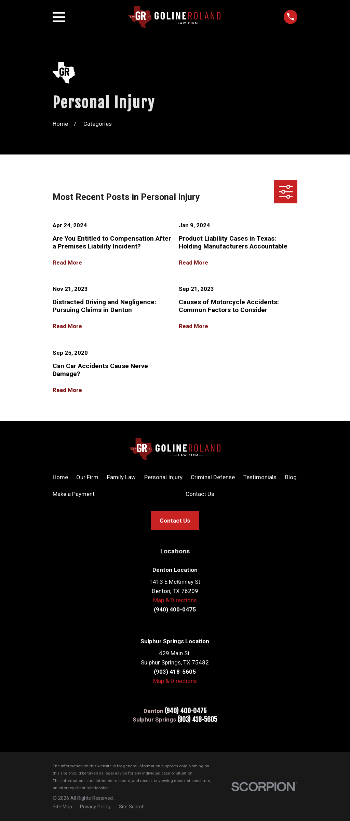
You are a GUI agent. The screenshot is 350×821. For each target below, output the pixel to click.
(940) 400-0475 (185, 711)
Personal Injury (163, 477)
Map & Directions (175, 600)
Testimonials (260, 477)
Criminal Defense (213, 477)
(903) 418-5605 (197, 719)
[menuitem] (62, 807)
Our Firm (87, 477)
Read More (67, 262)
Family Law (121, 477)
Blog (291, 477)
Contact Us (200, 493)
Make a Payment (74, 493)
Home (60, 477)
